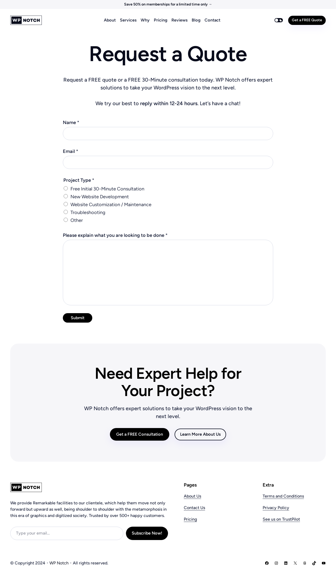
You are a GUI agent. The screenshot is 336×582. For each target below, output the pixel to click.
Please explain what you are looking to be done (115, 235)
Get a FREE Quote (307, 20)
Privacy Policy (276, 507)
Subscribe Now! (147, 533)
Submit (77, 317)
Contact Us (194, 507)
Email (70, 151)
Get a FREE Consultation (139, 434)
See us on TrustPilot (281, 519)
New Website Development (99, 197)
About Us (192, 496)
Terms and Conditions (283, 496)
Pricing (190, 519)
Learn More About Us (200, 434)
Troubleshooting (87, 212)
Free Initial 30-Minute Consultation (107, 189)
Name (71, 122)
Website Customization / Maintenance (110, 204)
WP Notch (59, 562)
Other (76, 220)
